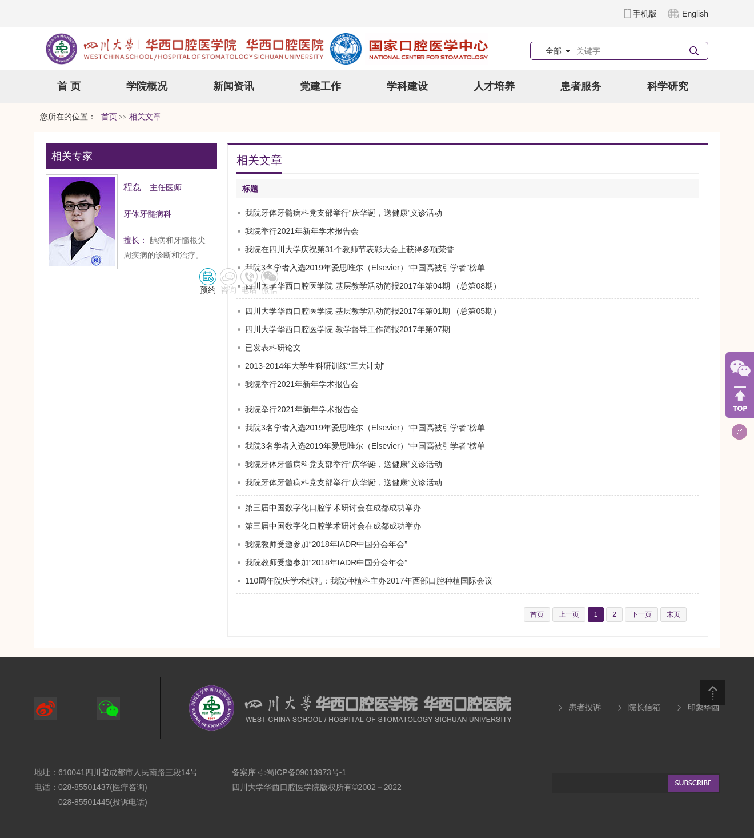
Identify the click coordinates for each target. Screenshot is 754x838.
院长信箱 (644, 707)
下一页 (641, 614)
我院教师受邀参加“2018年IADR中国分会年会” (326, 544)
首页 (109, 117)
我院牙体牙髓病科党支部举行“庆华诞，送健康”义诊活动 (343, 212)
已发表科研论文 (273, 347)
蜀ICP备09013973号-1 (306, 772)
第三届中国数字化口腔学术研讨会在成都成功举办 (333, 507)
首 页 (69, 86)
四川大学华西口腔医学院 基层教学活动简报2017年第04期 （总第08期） (373, 285)
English (695, 13)
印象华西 (704, 707)
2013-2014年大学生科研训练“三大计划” (314, 365)
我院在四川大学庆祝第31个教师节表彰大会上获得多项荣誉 (349, 249)
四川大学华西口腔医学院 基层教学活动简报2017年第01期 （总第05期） (373, 311)
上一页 (569, 614)
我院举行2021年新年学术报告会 (302, 231)
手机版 (645, 13)
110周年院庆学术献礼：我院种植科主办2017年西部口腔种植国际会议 (368, 580)
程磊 (132, 187)
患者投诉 (585, 707)
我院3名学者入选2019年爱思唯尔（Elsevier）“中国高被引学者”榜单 (365, 267)
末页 (673, 614)
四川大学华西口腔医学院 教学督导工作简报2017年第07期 (347, 329)
